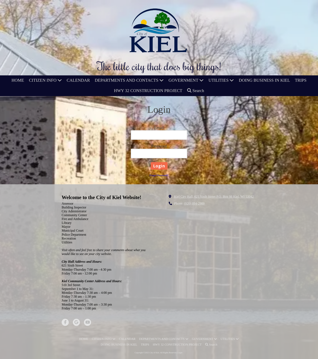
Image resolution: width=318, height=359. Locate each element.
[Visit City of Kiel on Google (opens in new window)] (76, 322)
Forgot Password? (158, 175)
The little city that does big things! (159, 66)
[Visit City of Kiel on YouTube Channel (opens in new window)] (87, 322)
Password (159, 146)
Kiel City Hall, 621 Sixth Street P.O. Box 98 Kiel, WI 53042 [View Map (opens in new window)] (214, 196)
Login (179, 352)
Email (159, 127)
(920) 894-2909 (194, 203)
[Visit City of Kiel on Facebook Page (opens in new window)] (65, 322)
